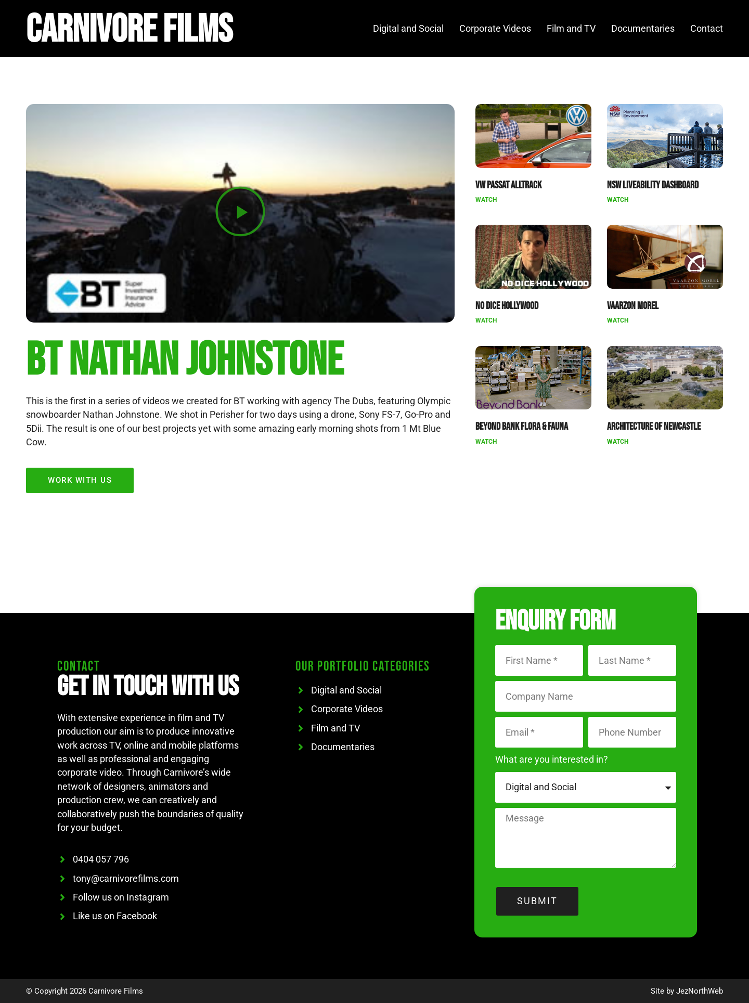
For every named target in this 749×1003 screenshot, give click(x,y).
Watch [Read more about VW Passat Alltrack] (486, 199)
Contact (706, 28)
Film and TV (571, 28)
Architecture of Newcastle (654, 426)
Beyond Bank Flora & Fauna (521, 426)
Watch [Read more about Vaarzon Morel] (617, 320)
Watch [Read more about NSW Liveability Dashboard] (617, 199)
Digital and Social (408, 28)
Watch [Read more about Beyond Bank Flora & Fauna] (486, 441)
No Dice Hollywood (506, 306)
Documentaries (643, 28)
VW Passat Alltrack (508, 185)
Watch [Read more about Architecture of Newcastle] (617, 441)
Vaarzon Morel (632, 306)
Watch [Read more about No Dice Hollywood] (486, 320)
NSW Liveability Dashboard (653, 185)
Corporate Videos (495, 28)
